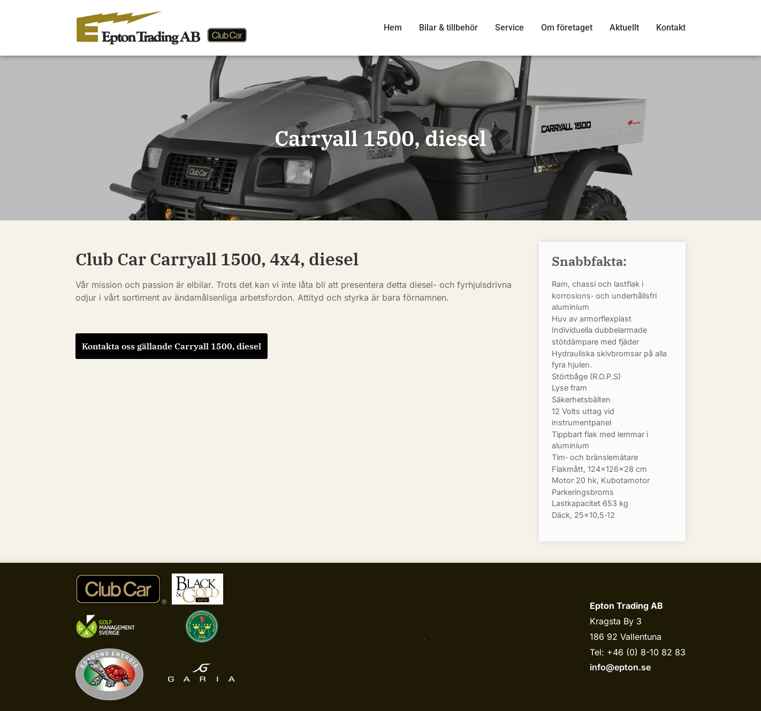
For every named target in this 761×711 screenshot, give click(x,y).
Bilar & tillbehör (448, 27)
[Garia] (201, 674)
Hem (393, 27)
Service (509, 27)
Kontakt (671, 27)
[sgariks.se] (201, 626)
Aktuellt (624, 27)
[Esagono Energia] (109, 674)
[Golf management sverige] (115, 626)
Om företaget (566, 27)
